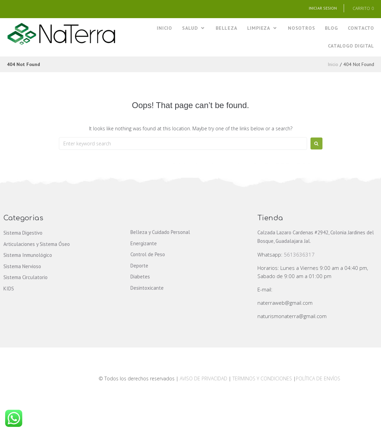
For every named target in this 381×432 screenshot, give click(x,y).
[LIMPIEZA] (262, 28)
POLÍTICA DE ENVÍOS (318, 378)
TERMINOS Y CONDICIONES (262, 378)
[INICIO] (164, 28)
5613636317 (299, 254)
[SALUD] (194, 28)
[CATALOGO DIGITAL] (351, 46)
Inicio (333, 64)
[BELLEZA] (226, 28)
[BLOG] (331, 28)
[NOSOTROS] (301, 28)
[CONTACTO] (361, 28)
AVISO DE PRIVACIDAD (203, 378)
